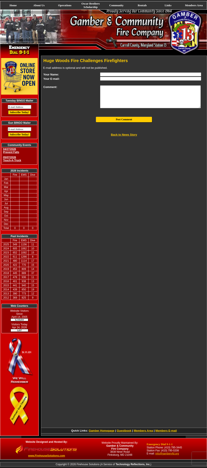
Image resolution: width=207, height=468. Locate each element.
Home (13, 5)
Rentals (142, 5)
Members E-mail (166, 430)
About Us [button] (38, 5)
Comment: (50, 87)
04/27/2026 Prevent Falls (11, 151)
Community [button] (116, 5)
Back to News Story (124, 134)
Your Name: (51, 74)
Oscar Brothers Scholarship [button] (91, 5)
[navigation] (103, 5)
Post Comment (124, 119)
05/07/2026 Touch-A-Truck (12, 159)
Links (168, 5)
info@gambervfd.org (167, 453)
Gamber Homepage (101, 430)
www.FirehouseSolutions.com (46, 455)
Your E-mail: (51, 78)
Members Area (194, 5)
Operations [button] (64, 5)
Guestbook (124, 430)
